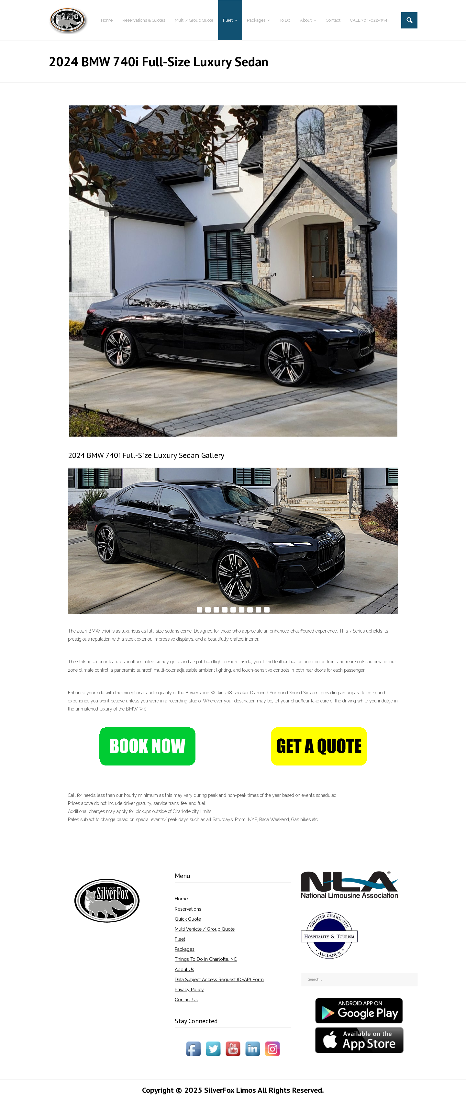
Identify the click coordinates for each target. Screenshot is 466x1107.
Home (181, 898)
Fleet (180, 939)
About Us (184, 969)
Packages (184, 949)
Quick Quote (188, 919)
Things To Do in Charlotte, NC (206, 959)
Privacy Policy (189, 989)
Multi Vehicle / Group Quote (205, 929)
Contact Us (186, 999)
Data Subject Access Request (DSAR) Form (219, 979)
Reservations (188, 909)
